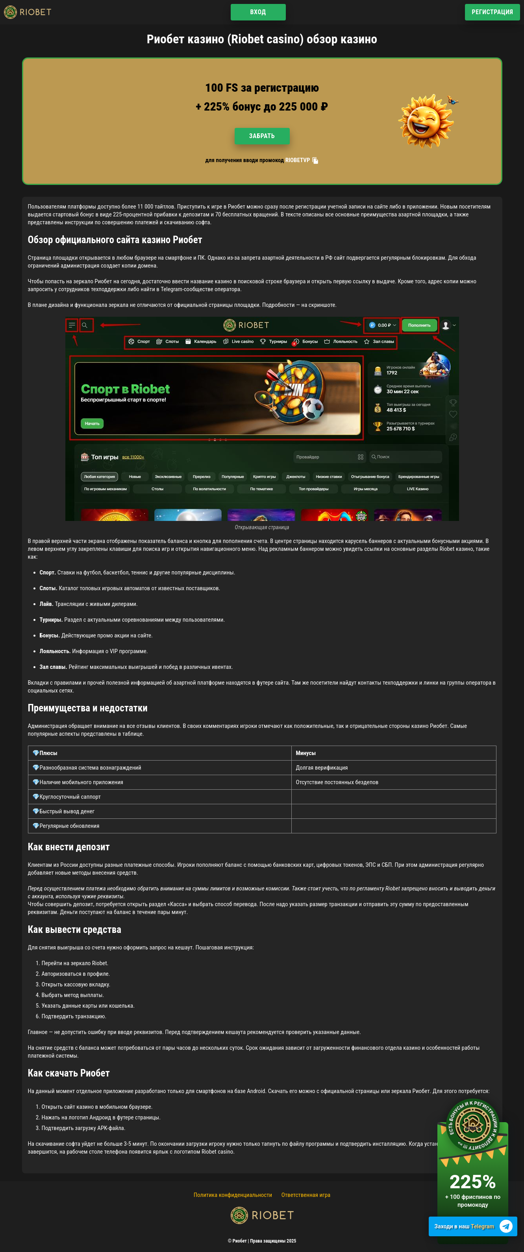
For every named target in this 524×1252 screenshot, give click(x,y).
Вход (258, 12)
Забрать (262, 136)
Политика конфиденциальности (233, 1194)
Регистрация (492, 12)
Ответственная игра (306, 1194)
